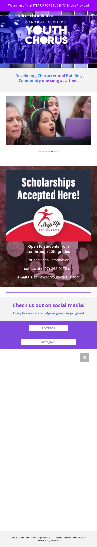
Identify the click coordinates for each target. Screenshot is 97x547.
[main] (48, 80)
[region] (48, 5)
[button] (4, 15)
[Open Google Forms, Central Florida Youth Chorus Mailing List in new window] (84, 357)
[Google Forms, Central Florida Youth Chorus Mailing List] (48, 440)
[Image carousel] (48, 124)
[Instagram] (48, 342)
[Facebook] (48, 328)
